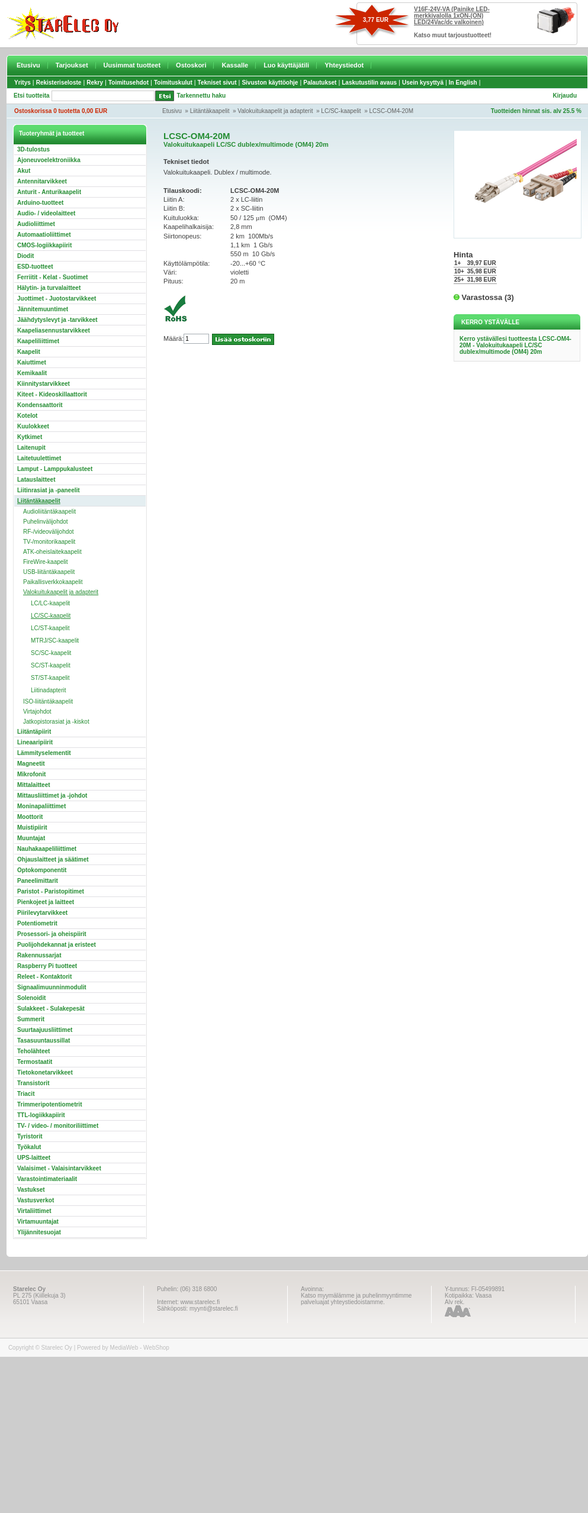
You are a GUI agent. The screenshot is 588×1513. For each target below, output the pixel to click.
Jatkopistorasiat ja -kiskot (56, 721)
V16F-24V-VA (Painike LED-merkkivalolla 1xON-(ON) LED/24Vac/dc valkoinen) (452, 15)
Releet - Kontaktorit (44, 976)
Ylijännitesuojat (39, 1232)
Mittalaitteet (33, 785)
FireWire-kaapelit (45, 562)
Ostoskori (191, 65)
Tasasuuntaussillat (43, 1040)
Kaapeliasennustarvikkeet (53, 330)
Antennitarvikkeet (42, 181)
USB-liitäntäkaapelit (49, 572)
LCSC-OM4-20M (391, 111)
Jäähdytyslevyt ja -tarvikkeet (57, 320)
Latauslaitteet (36, 479)
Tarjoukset (72, 65)
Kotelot (27, 415)
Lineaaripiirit (35, 742)
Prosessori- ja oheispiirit (51, 934)
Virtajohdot (37, 711)
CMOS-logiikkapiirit (44, 245)
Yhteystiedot (344, 65)
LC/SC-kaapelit (341, 111)
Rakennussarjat (39, 955)
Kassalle (234, 65)
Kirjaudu (564, 95)
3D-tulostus (33, 149)
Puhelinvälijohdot (45, 521)
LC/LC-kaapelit (50, 603)
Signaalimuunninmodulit (51, 987)
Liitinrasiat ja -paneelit (48, 490)
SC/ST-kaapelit (50, 665)
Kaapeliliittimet (38, 341)
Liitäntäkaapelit (210, 111)
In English (463, 82)
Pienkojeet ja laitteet (45, 902)
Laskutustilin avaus (369, 82)
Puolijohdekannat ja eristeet (56, 944)
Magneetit (31, 763)
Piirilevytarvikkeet (42, 912)
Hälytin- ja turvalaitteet (49, 288)
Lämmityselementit (44, 753)
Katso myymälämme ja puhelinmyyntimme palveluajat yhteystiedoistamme (356, 1298)
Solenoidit (31, 998)
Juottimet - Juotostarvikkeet (56, 298)
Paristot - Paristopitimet (50, 891)
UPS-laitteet (33, 1157)
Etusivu (28, 65)
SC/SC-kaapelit (51, 653)
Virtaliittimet (34, 1211)
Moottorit (30, 817)
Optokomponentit (41, 870)
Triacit (25, 1094)
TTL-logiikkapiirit (41, 1115)
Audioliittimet (36, 224)
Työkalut (29, 1147)
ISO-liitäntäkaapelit (48, 701)
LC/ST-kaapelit (50, 628)
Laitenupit (31, 447)
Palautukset (319, 82)
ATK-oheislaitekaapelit (52, 552)
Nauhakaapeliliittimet (46, 849)
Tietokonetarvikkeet (45, 1072)
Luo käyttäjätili (286, 65)
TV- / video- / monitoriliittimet (57, 1125)
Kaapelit (28, 352)
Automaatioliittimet (44, 234)
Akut (23, 170)
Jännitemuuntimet (42, 309)
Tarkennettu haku (201, 95)
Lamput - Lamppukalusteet (54, 469)
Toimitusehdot (128, 82)
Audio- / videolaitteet (46, 213)
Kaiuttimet (31, 362)
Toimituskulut (173, 82)
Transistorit (33, 1083)
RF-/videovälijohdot (48, 531)
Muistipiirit (32, 827)
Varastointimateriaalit (47, 1179)
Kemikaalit (32, 373)
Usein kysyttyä (423, 82)
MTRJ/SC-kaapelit (55, 640)
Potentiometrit (37, 923)
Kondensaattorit (40, 405)
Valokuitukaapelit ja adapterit (275, 111)
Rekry (94, 82)
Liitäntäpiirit (34, 731)
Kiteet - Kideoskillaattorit (52, 394)
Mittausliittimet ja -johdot (52, 795)
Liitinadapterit (48, 690)
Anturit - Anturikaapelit (49, 192)
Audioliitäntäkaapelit (49, 511)
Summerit (30, 1019)
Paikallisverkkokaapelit (53, 582)
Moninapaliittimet (41, 806)
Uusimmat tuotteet (132, 65)
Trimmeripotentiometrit (49, 1104)
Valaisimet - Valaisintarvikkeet (59, 1168)
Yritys (22, 82)
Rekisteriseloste (59, 82)
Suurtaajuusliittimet (44, 1030)
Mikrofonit (31, 774)
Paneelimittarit (37, 881)
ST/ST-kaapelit (50, 678)
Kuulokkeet (33, 426)
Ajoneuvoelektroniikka (49, 160)
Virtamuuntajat (38, 1221)
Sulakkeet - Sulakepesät (51, 1008)
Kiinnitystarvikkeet (43, 383)
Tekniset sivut (217, 82)
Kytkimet (29, 437)
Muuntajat (31, 838)
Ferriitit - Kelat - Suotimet (52, 277)
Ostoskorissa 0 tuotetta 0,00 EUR (60, 111)
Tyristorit (30, 1136)
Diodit (25, 256)
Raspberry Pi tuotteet (47, 966)
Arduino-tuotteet (40, 202)
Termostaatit (34, 1062)
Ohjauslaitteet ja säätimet (53, 859)
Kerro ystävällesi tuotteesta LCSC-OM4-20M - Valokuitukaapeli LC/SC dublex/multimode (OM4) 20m (515, 345)
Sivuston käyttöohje (270, 82)
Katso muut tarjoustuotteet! (452, 35)
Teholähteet (33, 1051)
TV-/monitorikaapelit (49, 541)
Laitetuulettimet (39, 458)
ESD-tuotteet (35, 266)
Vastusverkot (35, 1200)
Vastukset (31, 1189)
